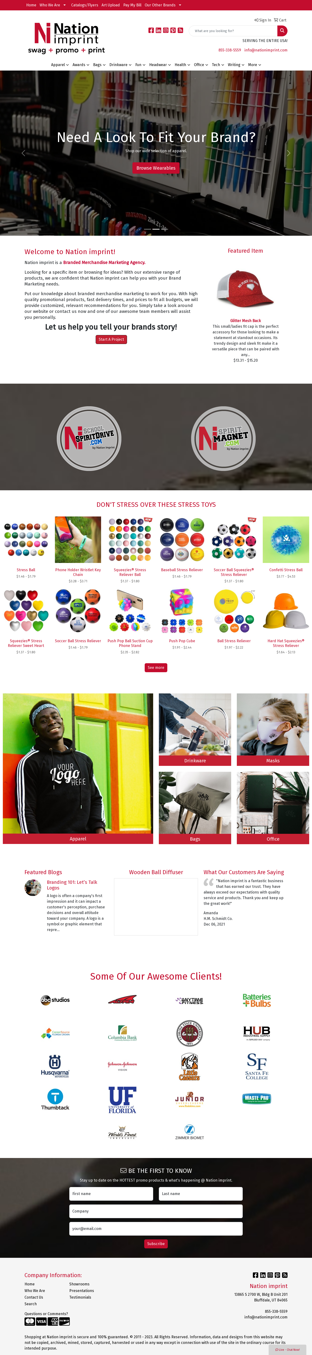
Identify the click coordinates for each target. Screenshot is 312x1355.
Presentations (81, 1290)
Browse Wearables (156, 168)
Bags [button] (97, 65)
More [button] (252, 65)
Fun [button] (138, 65)
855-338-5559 (229, 50)
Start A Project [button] (111, 339)
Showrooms (79, 1284)
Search (31, 1304)
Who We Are (50, 5)
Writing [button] (234, 65)
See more (156, 667)
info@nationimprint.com (265, 50)
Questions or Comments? (46, 1314)
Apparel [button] (58, 65)
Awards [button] (79, 65)
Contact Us (34, 1297)
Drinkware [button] (118, 65)
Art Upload (111, 5)
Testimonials (80, 1297)
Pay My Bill (132, 5)
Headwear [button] (158, 65)
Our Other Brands (160, 5)
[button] (23, 153)
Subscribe (156, 1244)
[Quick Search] (233, 30)
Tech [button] (216, 65)
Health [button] (180, 65)
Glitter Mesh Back (245, 321)
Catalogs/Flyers (84, 5)
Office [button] (199, 65)
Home (31, 5)
